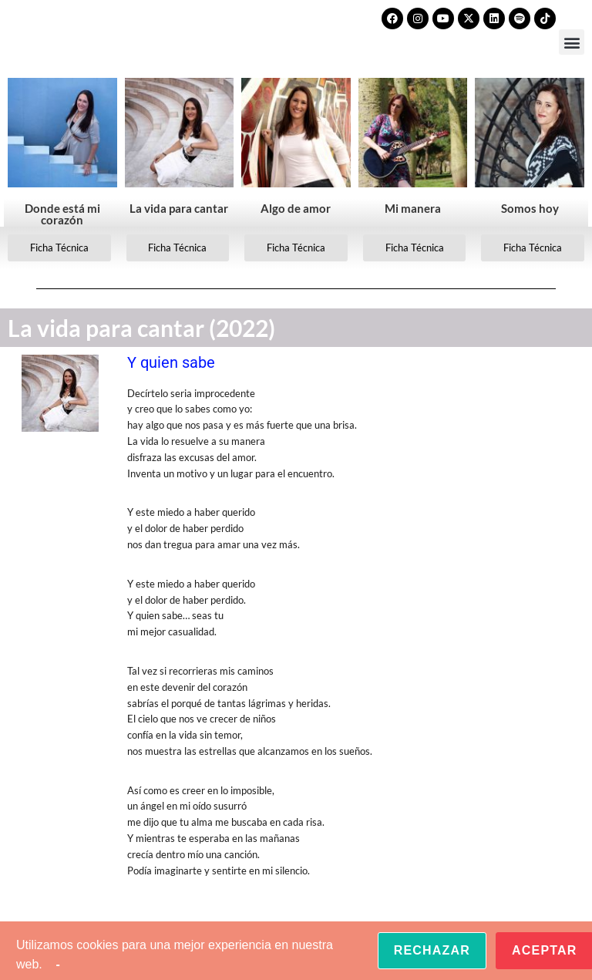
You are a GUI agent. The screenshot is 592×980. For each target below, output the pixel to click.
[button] (571, 42)
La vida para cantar (179, 208)
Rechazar (432, 950)
